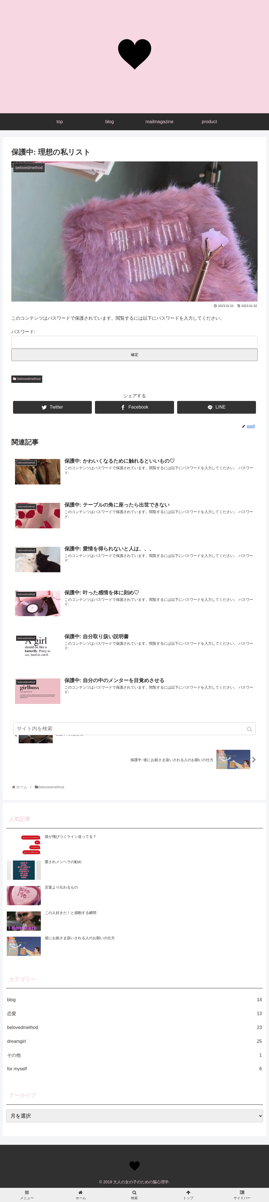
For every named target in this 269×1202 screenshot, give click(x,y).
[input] (134, 728)
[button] (250, 729)
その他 (134, 1055)
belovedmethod (29, 379)
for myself (134, 1069)
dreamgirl (134, 1041)
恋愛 (134, 1014)
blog (134, 1000)
